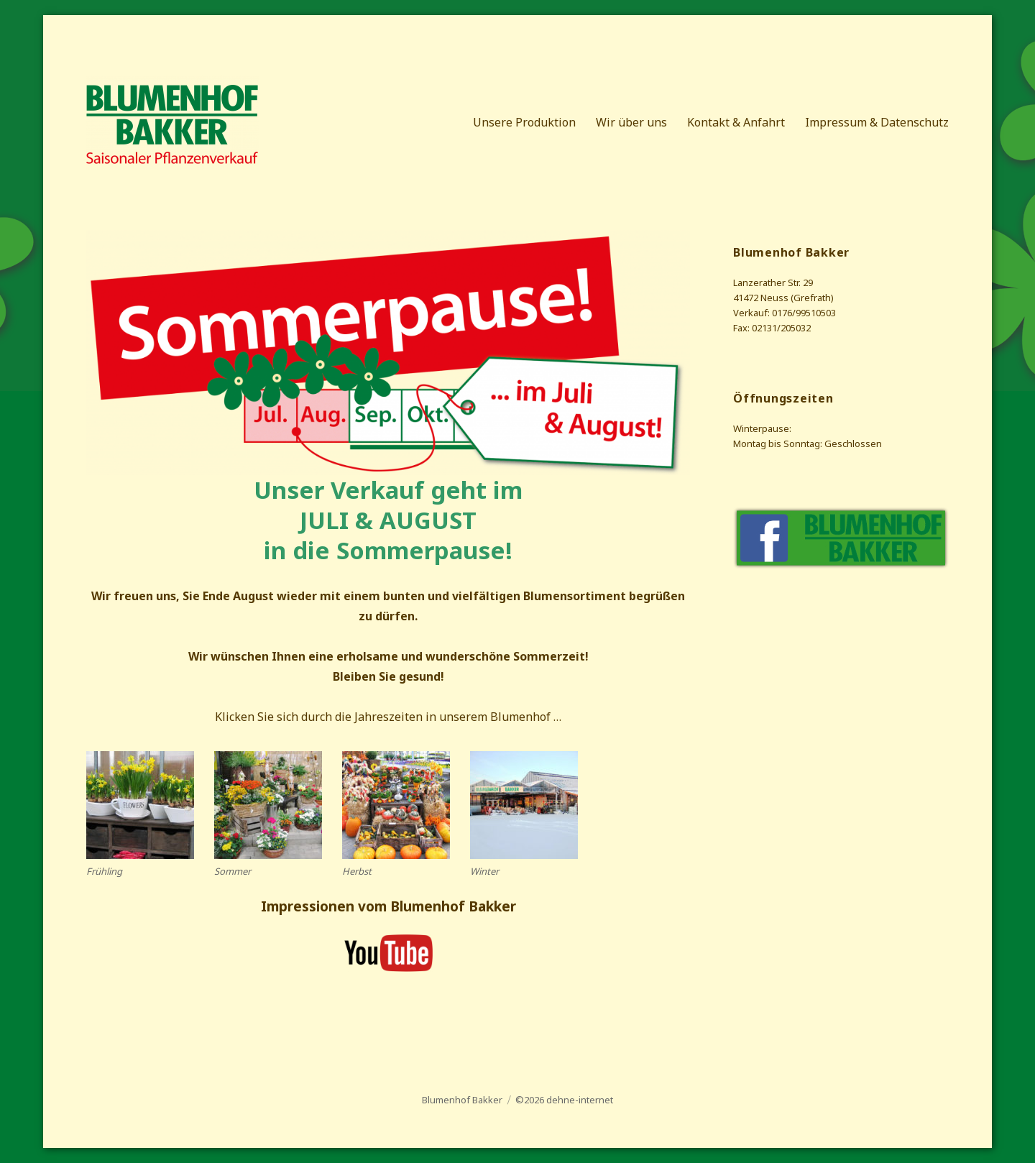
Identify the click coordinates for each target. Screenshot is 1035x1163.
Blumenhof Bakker (462, 1099)
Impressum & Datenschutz (877, 122)
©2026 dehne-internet (564, 1099)
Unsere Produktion (524, 122)
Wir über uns (631, 122)
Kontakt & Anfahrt (736, 122)
